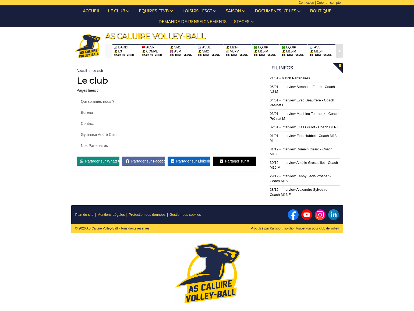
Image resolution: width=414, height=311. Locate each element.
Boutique (320, 11)
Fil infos (282, 67)
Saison (235, 11)
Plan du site (84, 215)
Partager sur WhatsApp (99, 161)
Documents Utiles (277, 11)
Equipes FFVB (156, 11)
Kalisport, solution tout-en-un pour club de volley (304, 228)
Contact (87, 123)
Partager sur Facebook (145, 161)
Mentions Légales (111, 215)
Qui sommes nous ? (98, 101)
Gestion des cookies (185, 215)
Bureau (87, 112)
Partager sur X (234, 161)
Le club (118, 11)
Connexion (306, 3)
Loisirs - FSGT (199, 11)
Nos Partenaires (94, 145)
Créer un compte (329, 3)
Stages (244, 21)
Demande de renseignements (192, 21)
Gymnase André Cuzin (100, 134)
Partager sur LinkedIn (190, 161)
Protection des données (147, 215)
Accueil (91, 11)
